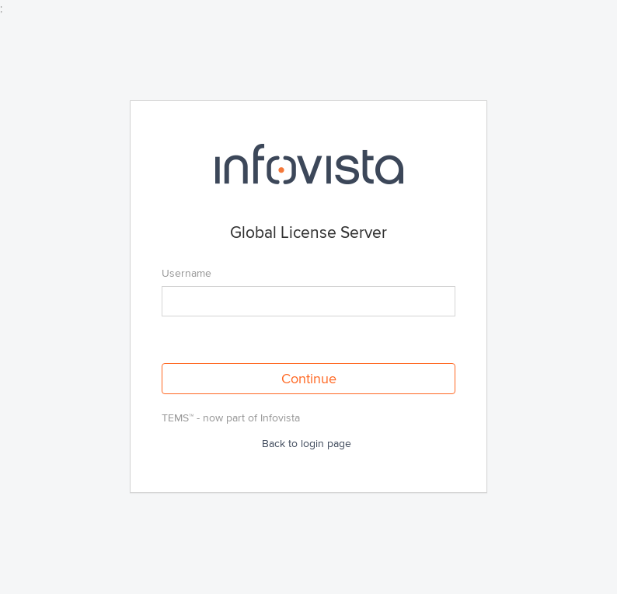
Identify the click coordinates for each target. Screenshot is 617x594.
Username (186, 273)
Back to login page (306, 443)
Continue (308, 378)
